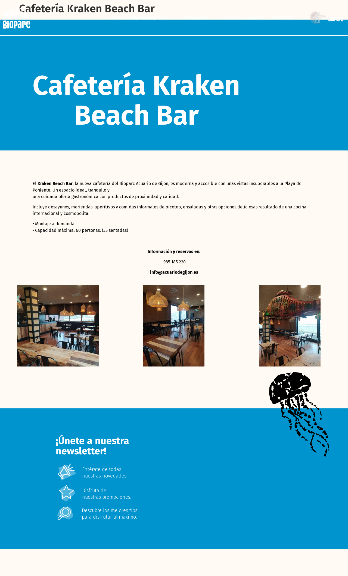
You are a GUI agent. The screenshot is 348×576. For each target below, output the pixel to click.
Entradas (112, 17)
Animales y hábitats (242, 17)
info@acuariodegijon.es (174, 272)
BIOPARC (283, 17)
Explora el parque (151, 17)
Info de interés (195, 17)
